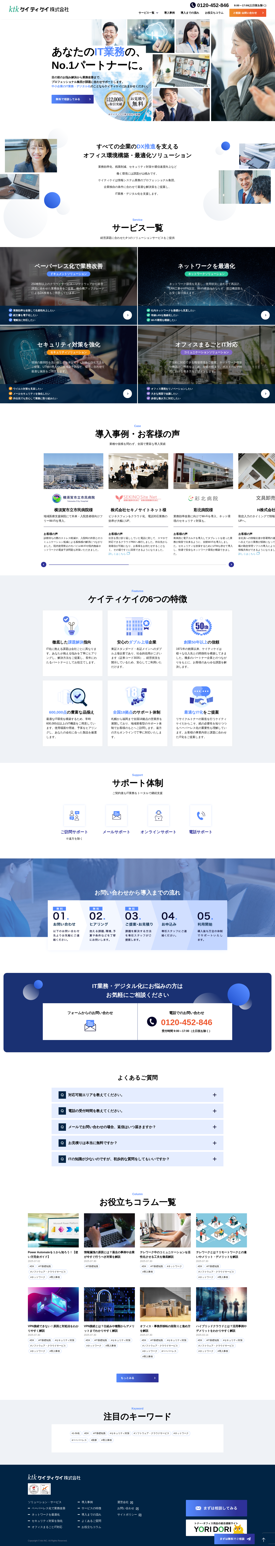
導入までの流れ (190, 12)
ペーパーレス (169, 1351)
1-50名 (76, 1433)
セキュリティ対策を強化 (47, 1520)
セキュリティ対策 (65, 1340)
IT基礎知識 (45, 1266)
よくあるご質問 (91, 1520)
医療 (94, 1440)
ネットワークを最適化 (46, 1514)
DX (32, 1266)
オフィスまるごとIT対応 (47, 1527)
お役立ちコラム (214, 12)
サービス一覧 (146, 12)
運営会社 (123, 1502)
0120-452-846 (213, 5)
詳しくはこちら (117, 553)
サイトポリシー (127, 1514)
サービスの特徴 (91, 1508)
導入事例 (169, 12)
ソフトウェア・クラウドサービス (49, 1271)
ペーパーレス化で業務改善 (48, 1508)
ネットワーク (38, 1277)
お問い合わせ (125, 1508)
